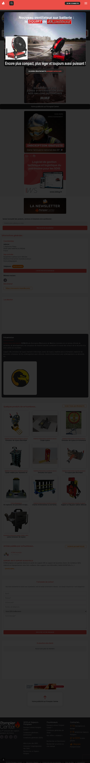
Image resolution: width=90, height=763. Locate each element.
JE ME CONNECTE (72, 3)
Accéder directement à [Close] (44, 71)
